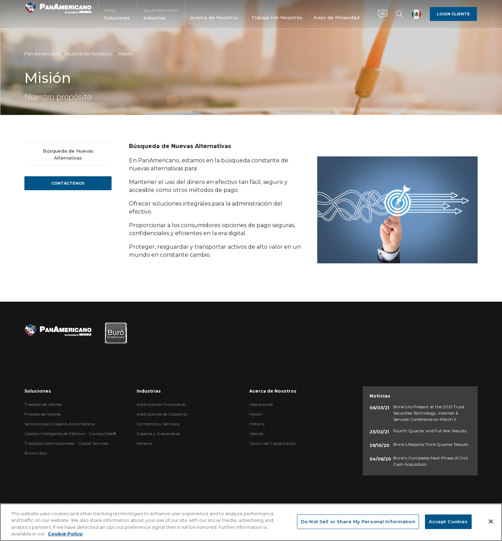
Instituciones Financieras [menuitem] (161, 404)
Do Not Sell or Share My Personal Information (358, 521)
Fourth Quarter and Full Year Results (429, 430)
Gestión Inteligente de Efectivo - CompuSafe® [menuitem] (70, 433)
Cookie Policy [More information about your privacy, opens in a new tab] (65, 533)
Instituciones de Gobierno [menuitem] (162, 414)
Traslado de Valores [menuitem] (43, 404)
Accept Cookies (448, 521)
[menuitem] (118, 20)
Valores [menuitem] (256, 433)
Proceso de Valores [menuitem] (42, 414)
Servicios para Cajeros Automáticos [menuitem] (59, 423)
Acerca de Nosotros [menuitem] (272, 391)
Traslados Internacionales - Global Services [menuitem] (66, 443)
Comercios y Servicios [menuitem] (158, 423)
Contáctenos (68, 183)
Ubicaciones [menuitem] (261, 404)
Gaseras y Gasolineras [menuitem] (158, 433)
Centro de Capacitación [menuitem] (272, 443)
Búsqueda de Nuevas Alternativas (68, 154)
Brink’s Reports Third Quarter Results (430, 444)
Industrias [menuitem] (149, 391)
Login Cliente (453, 13)
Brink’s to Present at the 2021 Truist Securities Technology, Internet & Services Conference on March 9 (429, 413)
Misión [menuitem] (255, 414)
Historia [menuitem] (257, 423)
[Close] (491, 521)
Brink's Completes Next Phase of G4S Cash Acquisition (430, 461)
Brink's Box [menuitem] (35, 453)
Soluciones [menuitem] (37, 391)
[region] (251, 522)
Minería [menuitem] (144, 443)
